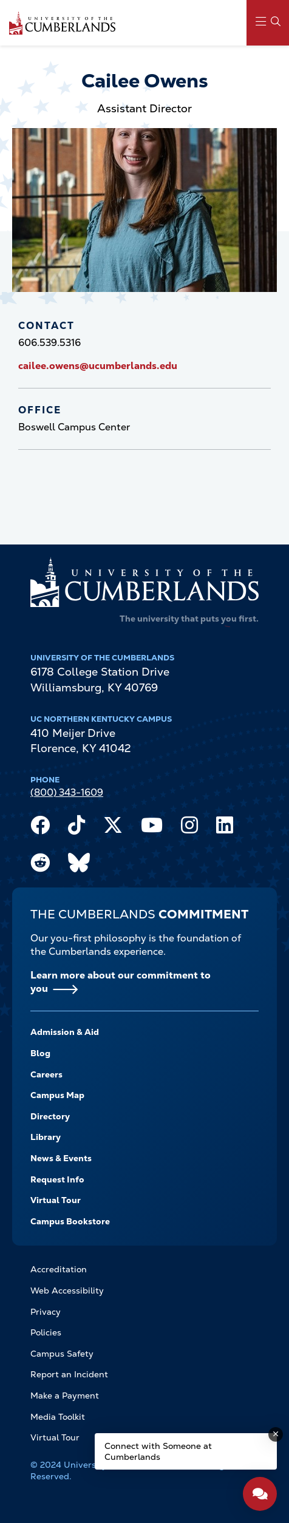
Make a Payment (64, 1395)
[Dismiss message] (275, 1434)
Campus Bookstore (70, 1221)
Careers (46, 1074)
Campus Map (57, 1095)
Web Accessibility (67, 1290)
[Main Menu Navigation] (267, 23)
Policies (45, 1332)
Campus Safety (61, 1353)
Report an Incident (69, 1374)
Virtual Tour (55, 1200)
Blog (40, 1053)
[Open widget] (260, 1494)
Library (45, 1136)
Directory (50, 1116)
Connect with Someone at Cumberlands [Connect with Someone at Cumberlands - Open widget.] (158, 1451)
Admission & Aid (64, 1031)
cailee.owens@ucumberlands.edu (97, 365)
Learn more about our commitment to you (120, 982)
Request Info (57, 1179)
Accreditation (58, 1269)
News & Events (61, 1158)
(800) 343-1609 (66, 792)
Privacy (45, 1311)
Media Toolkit (57, 1416)
